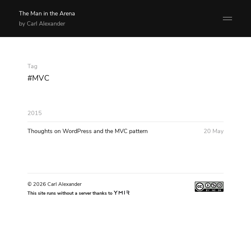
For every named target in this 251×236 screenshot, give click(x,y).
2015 (34, 113)
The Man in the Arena (47, 13)
